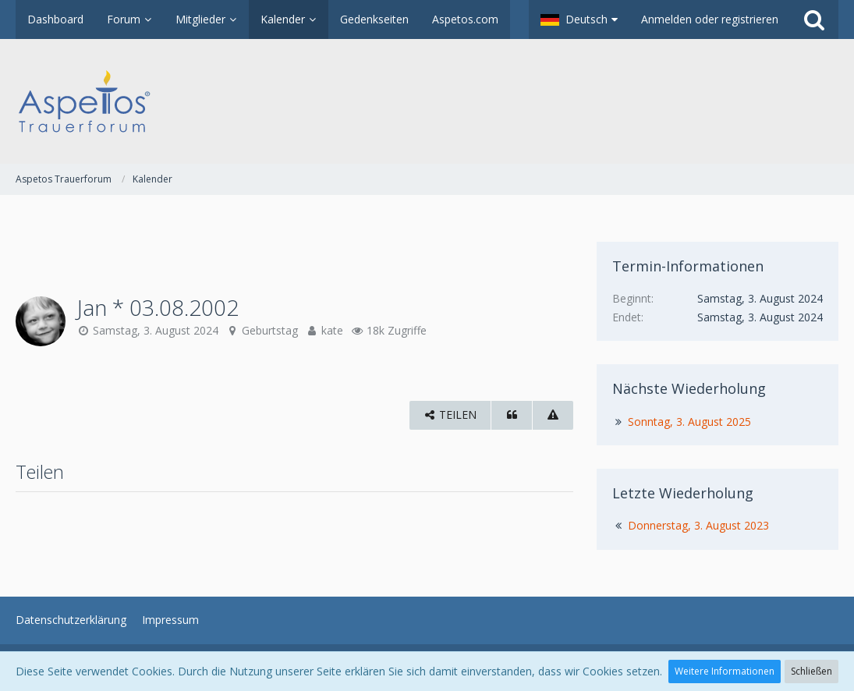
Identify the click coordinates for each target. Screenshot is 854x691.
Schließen (811, 671)
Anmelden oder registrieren (709, 19)
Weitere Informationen (724, 671)
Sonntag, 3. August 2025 (689, 421)
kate (332, 330)
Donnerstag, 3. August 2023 (698, 525)
